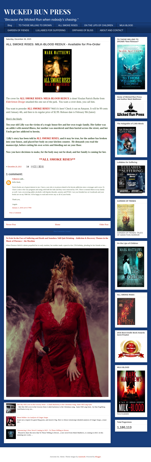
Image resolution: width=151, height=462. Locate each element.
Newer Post (11, 224)
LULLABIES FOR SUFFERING (51, 30)
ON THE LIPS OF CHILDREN (98, 25)
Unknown (16, 179)
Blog (10, 25)
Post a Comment (15, 213)
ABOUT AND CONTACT (111, 30)
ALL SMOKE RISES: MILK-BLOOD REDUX (44, 98)
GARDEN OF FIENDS (18, 30)
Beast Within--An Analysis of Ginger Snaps (32, 417)
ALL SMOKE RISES (68, 25)
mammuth (82, 457)
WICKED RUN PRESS (37, 11)
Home (57, 224)
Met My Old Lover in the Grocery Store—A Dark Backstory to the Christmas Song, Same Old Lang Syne (54, 404)
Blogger (98, 457)
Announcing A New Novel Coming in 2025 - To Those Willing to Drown (43, 430)
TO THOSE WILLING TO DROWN (35, 25)
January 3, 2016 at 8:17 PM (21, 208)
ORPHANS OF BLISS (82, 30)
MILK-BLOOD (126, 25)
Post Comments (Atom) (62, 231)
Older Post (103, 224)
